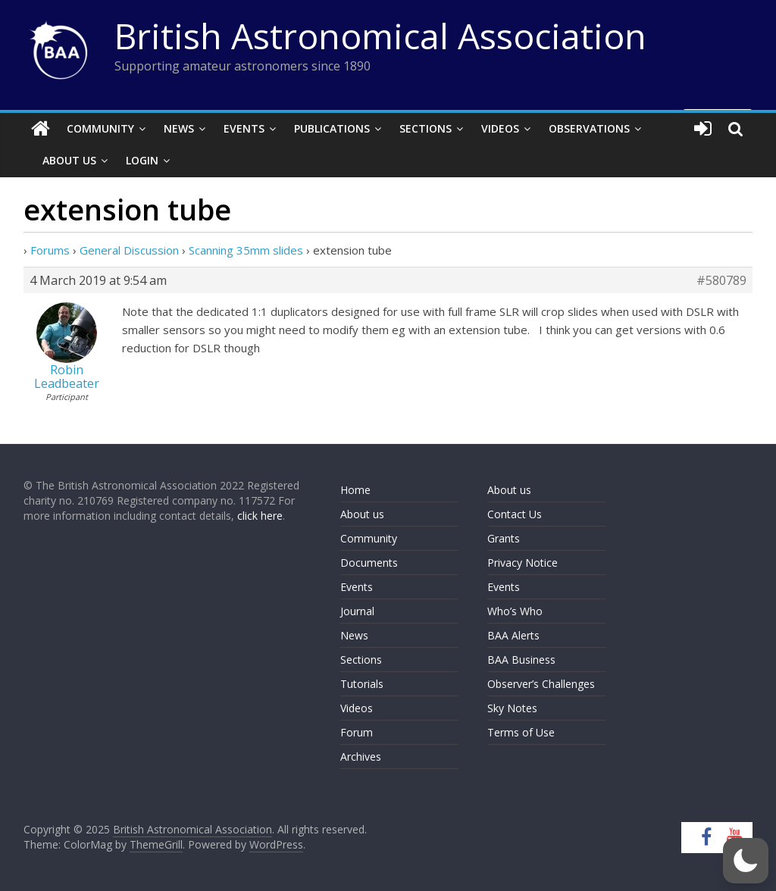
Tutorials (361, 684)
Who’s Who (515, 611)
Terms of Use (521, 732)
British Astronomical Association (380, 35)
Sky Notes (512, 708)
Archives (360, 756)
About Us (69, 160)
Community (100, 128)
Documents (369, 562)
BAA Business (521, 659)
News (179, 128)
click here (260, 515)
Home (355, 490)
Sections (425, 128)
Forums (50, 250)
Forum (356, 732)
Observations (589, 128)
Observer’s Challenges (541, 684)
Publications (332, 128)
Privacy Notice (522, 562)
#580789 (721, 280)
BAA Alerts (513, 635)
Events (244, 128)
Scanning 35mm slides (246, 250)
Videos (500, 128)
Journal (357, 611)
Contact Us (514, 514)
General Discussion (129, 250)
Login (142, 160)
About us (362, 514)
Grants (503, 538)
